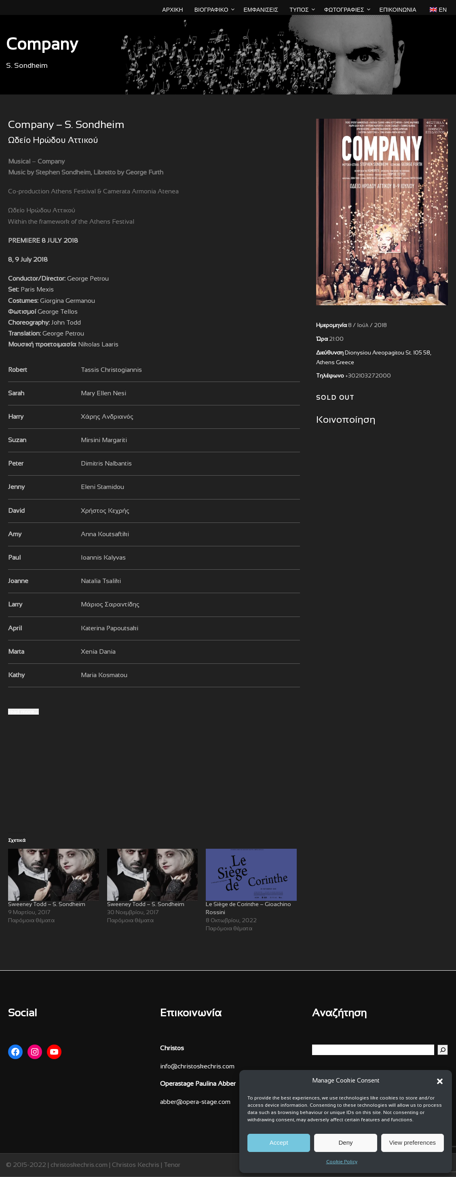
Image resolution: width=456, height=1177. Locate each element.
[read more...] (23, 712)
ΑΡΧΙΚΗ (172, 9)
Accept (279, 1142)
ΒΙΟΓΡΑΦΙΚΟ (211, 9)
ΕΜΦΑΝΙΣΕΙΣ (261, 9)
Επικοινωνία (398, 9)
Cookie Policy (341, 1162)
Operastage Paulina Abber (198, 1084)
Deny (345, 1142)
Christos (172, 1048)
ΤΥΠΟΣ (299, 9)
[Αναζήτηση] (442, 1050)
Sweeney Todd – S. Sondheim (46, 904)
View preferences (412, 1142)
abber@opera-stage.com (195, 1102)
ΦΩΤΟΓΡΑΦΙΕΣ (344, 9)
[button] (440, 1081)
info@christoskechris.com (197, 1067)
